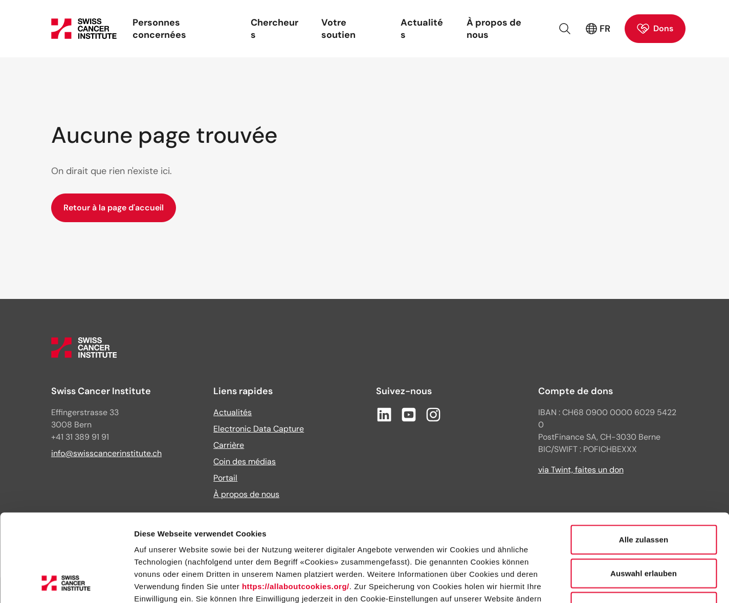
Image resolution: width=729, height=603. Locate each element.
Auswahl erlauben (643, 491)
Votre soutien (338, 28)
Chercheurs (274, 28)
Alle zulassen (643, 457)
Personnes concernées (159, 28)
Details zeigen (544, 582)
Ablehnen (643, 524)
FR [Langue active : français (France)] (597, 29)
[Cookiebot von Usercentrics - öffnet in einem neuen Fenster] (66, 583)
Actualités (422, 28)
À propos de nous (494, 28)
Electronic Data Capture (258, 428)
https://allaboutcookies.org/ (295, 504)
